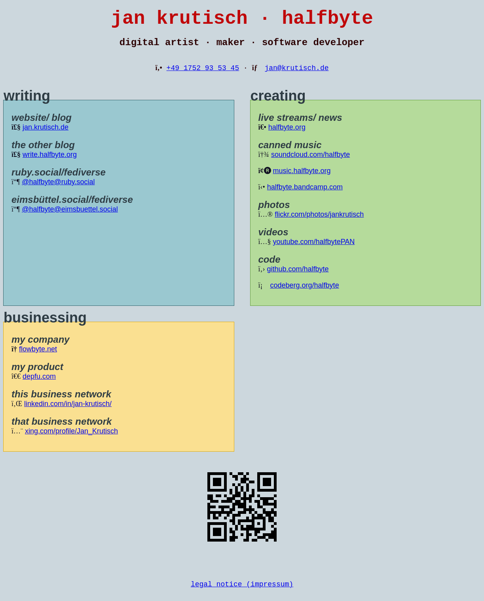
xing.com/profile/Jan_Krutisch (71, 439)
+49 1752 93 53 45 (203, 75)
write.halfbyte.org (50, 162)
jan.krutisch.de (45, 135)
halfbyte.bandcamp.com (305, 195)
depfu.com (39, 384)
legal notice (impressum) (242, 593)
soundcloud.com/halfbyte (310, 162)
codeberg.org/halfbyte (304, 293)
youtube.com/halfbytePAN (314, 250)
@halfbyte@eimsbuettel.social (70, 217)
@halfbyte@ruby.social (58, 190)
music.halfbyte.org (302, 179)
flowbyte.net (38, 357)
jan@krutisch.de (296, 75)
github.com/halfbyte (298, 277)
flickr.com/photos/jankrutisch (319, 222)
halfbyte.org (287, 135)
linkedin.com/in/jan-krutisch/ (68, 412)
